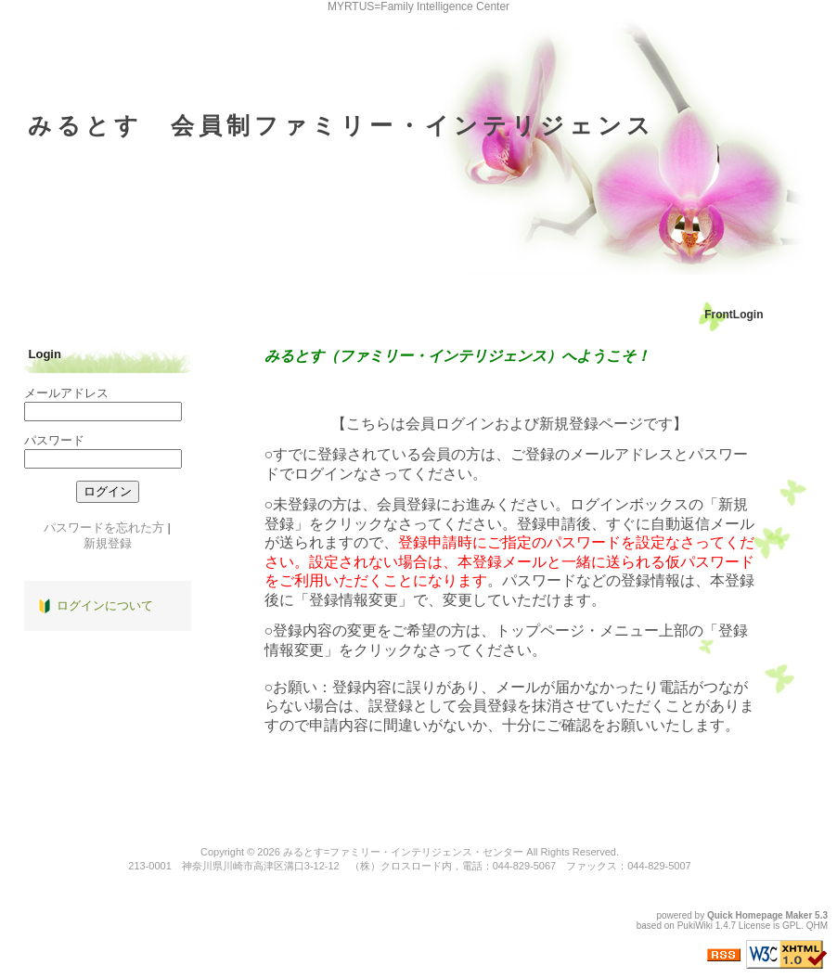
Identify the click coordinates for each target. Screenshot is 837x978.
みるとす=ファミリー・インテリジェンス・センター (403, 851)
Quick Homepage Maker (759, 915)
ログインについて (105, 605)
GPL (791, 925)
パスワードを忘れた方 (104, 527)
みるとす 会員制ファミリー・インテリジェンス (341, 125)
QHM (817, 925)
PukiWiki (695, 925)
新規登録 (108, 543)
